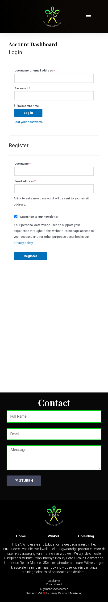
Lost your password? (28, 122)
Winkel (53, 536)
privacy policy (23, 243)
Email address (31, 180)
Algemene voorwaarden (54, 589)
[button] (88, 16)
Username (28, 163)
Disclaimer (54, 580)
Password (28, 88)
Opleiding (86, 536)
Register (30, 256)
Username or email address (40, 70)
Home (21, 536)
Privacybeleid (54, 584)
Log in (28, 113)
